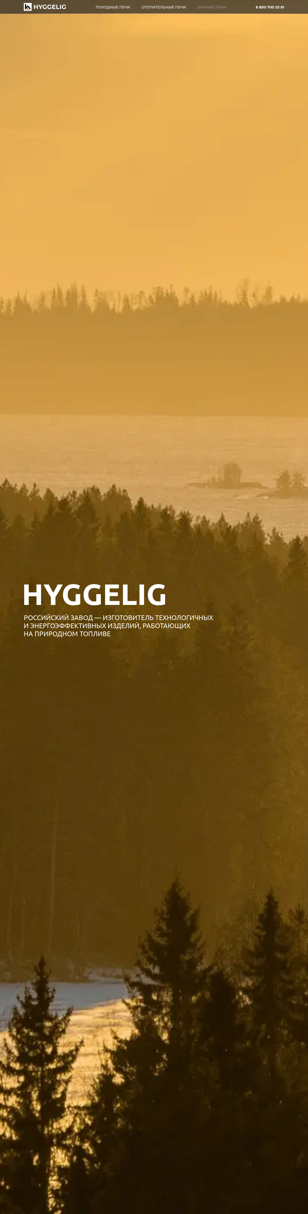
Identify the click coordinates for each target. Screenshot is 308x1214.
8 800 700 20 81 (270, 7)
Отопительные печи (164, 7)
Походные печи (113, 7)
